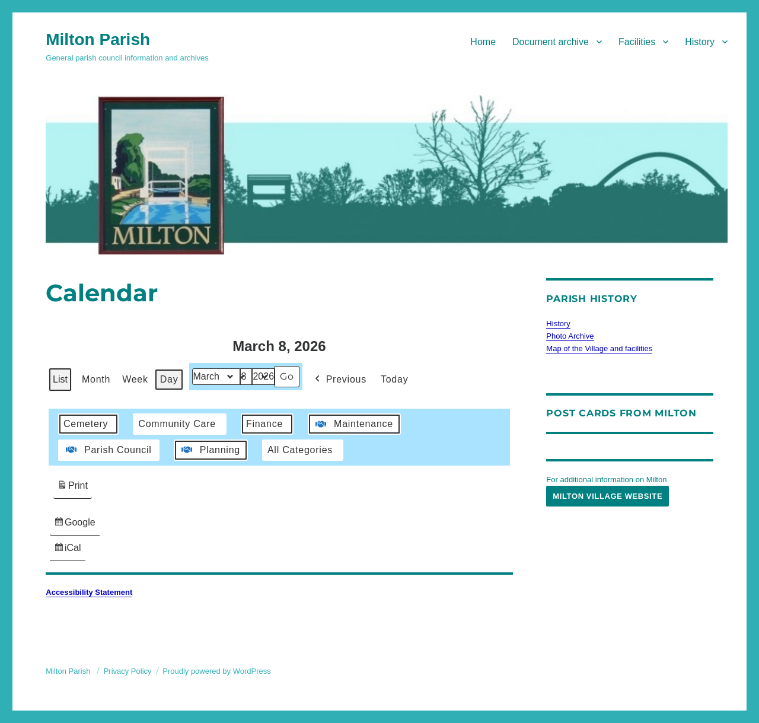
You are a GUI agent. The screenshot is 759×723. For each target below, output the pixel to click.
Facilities (636, 42)
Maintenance (353, 424)
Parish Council (107, 450)
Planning (209, 450)
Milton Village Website (607, 496)
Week (135, 379)
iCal (69, 550)
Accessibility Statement (89, 592)
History (700, 42)
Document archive (550, 42)
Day (169, 379)
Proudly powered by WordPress (216, 671)
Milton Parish (98, 39)
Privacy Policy (128, 671)
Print (72, 487)
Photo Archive (570, 336)
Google (74, 525)
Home (483, 42)
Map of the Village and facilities (599, 348)
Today (394, 379)
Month (96, 379)
